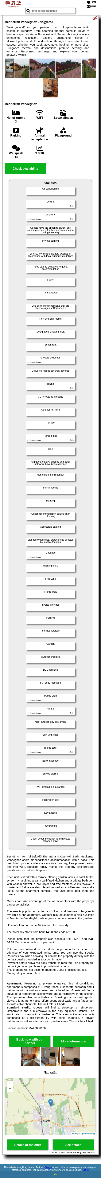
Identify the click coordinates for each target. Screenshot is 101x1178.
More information (73, 1041)
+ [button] (10, 1083)
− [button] (10, 1089)
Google (48, 1167)
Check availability (25, 168)
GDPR (85, 1170)
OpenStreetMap (88, 1133)
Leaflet (74, 1133)
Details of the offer (27, 1145)
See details (73, 1145)
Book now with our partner (30, 1041)
